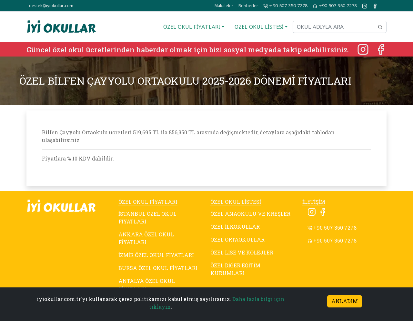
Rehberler (248, 5)
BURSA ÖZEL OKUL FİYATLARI (157, 267)
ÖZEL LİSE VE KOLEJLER (241, 252)
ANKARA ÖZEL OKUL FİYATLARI (146, 238)
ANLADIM (344, 301)
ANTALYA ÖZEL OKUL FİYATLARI (146, 284)
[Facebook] (381, 48)
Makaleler (224, 5)
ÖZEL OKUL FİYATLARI (147, 201)
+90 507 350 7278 (285, 5)
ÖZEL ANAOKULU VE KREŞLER (250, 213)
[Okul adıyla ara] (333, 27)
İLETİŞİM (313, 201)
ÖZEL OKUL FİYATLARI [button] (191, 27)
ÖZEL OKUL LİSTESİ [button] (259, 27)
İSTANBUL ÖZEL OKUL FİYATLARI (147, 217)
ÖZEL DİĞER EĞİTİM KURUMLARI (235, 269)
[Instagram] (363, 48)
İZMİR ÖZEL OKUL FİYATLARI (156, 255)
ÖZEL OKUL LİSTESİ (235, 201)
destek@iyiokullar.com (51, 5)
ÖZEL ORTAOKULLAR (237, 239)
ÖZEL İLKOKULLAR (235, 226)
